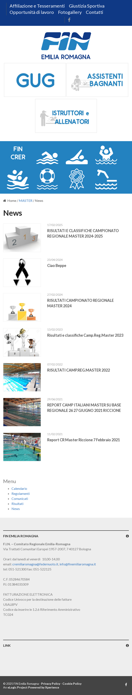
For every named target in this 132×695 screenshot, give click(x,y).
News (15, 509)
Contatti (94, 12)
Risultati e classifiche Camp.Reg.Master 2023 (85, 335)
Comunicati (19, 499)
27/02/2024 (55, 294)
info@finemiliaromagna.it (78, 564)
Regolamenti (20, 493)
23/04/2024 (55, 259)
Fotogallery (70, 12)
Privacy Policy (50, 683)
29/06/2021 (55, 399)
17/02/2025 (55, 225)
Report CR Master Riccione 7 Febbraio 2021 (83, 439)
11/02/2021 (55, 434)
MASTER (25, 200)
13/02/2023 (55, 329)
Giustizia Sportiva (86, 6)
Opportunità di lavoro (32, 12)
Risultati (17, 504)
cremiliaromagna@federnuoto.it (35, 564)
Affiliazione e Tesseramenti (37, 6)
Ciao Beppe (56, 265)
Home (9, 200)
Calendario (19, 488)
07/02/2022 (55, 364)
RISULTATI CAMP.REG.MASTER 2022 (78, 370)
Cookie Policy (71, 683)
